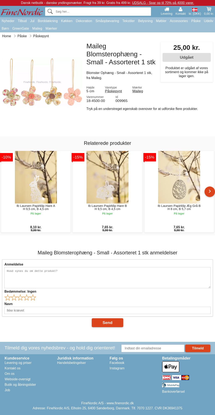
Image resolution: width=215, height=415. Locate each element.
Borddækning (48, 21)
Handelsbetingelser (71, 363)
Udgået (186, 57)
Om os (9, 373)
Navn (8, 304)
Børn (5, 28)
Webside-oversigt (17, 379)
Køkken (66, 21)
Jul (32, 21)
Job (7, 390)
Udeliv (208, 21)
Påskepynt (113, 91)
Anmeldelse (13, 264)
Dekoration (84, 21)
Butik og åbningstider (20, 384)
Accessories (179, 21)
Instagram (117, 368)
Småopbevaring (107, 21)
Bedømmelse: (20, 291)
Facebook (117, 363)
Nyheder (8, 21)
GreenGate (20, 28)
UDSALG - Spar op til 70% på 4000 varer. (163, 3)
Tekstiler (128, 21)
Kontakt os (13, 368)
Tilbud (22, 21)
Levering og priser (18, 363)
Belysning (145, 21)
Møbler (161, 21)
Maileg (37, 28)
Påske (196, 21)
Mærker (51, 28)
